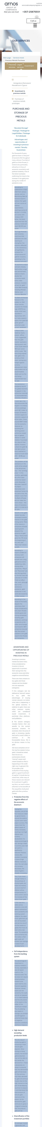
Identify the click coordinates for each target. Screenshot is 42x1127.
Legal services (20, 66)
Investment (29, 66)
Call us (33, 21)
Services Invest (18, 58)
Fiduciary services (12, 66)
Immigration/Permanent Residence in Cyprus (21, 84)
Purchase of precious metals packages (18, 101)
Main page (7, 58)
